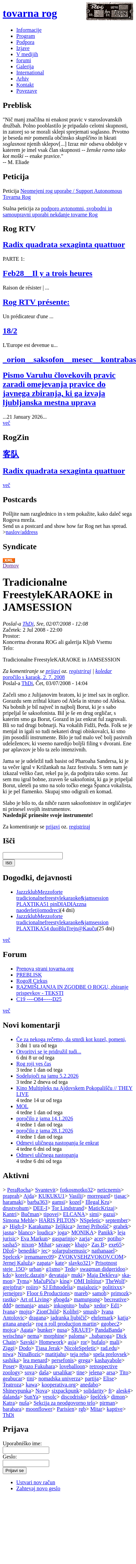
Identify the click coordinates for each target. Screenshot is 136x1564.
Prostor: (11, 636)
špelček (98, 1397)
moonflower (39, 1409)
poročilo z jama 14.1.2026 (44, 1118)
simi (94, 1214)
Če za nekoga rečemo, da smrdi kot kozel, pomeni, (71, 1039)
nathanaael (103, 1251)
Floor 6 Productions (48, 1293)
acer (98, 1238)
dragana (37, 1318)
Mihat (44, 1244)
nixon (28, 1244)
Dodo (25, 1348)
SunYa (31, 1397)
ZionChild (47, 1311)
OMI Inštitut (87, 1281)
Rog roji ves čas (33, 1064)
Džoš (8, 1251)
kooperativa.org (59, 1384)
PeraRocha (19, 1190)
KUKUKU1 (51, 1196)
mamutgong (87, 1299)
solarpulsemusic (69, 1251)
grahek (120, 1226)
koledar (103, 671)
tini (30, 1378)
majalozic (87, 1287)
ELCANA (74, 1214)
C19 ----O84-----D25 (39, 999)
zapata (44, 1263)
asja (72, 1342)
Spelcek (11, 1257)
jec (44, 1251)
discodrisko (73, 1397)
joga (62, 1232)
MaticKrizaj (101, 1208)
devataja (58, 1275)
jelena (95, 1372)
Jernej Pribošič (93, 1226)
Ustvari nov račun (35, 1482)
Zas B (98, 1244)
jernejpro (12, 1293)
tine (80, 1372)
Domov (11, 565)
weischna (13, 1336)
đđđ (7, 1305)
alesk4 (123, 1391)
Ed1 (115, 1305)
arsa (110, 1372)
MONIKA (82, 1232)
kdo (7, 1275)
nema (33, 1336)
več (6, 423)
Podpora (25, 42)
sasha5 (10, 1244)
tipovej (50, 1214)
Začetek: (13, 630)
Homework (51, 1342)
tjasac (120, 1196)
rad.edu (109, 1348)
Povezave (26, 91)
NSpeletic (90, 1220)
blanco (25, 1232)
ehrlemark (102, 1318)
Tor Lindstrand (68, 1208)
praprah (11, 1196)
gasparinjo (63, 1238)
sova (30, 1372)
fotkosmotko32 (76, 1190)
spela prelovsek (110, 1354)
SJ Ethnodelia (58, 1287)
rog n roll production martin (66, 1324)
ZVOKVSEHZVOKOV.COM (90, 1257)
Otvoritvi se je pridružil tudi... (48, 1051)
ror (84, 1342)
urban (35, 1269)
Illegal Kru (97, 1202)
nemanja (24, 1305)
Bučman (30, 1214)
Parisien (65, 1409)
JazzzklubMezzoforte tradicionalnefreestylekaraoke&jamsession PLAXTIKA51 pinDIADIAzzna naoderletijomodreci (62, 901)
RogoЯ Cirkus (31, 981)
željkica (64, 1226)
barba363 (37, 1202)
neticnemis (109, 1190)
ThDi (28, 624)
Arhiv (22, 78)
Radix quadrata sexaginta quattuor (64, 244)
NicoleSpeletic (80, 1348)
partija (92, 1378)
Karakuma (39, 1226)
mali (114, 1342)
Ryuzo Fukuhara (37, 1366)
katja (123, 1318)
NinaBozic (29, 1354)
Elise (108, 1378)
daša (43, 1372)
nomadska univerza (59, 1378)
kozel (75, 1202)
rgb (82, 1409)
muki (76, 1275)
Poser (9, 1366)
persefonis (63, 1360)
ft (110, 1391)
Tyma (23, 1281)
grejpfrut (12, 1287)
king (64, 1281)
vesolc (50, 1397)
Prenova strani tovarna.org (45, 969)
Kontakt (25, 85)
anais (43, 1305)
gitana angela (17, 1324)
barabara (12, 1409)
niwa (8, 1354)
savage (63, 1244)
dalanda (11, 1397)
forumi (23, 60)
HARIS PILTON (57, 1220)
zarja (84, 1238)
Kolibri (71, 1311)
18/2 (10, 330)
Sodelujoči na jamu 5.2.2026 (47, 1076)
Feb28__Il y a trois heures (47, 273)
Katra (9, 1403)
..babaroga (100, 1336)
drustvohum (15, 1208)
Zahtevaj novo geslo (38, 1488)
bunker (44, 1330)
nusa (62, 1330)
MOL (22, 1106)
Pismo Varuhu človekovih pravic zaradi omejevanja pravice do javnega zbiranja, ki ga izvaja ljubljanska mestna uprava (59, 389)
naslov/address (22, 532)
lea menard (35, 1360)
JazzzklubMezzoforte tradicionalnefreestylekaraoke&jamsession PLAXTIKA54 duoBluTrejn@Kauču (62, 922)
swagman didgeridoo (102, 1269)
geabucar (12, 1378)
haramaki (13, 1202)
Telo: (8, 648)
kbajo (81, 1244)
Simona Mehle (19, 1220)
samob (99, 1293)
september (116, 1220)
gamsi (58, 1202)
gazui (109, 1214)
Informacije (29, 30)
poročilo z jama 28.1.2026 (44, 1131)
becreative (115, 1299)
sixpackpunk (65, 1391)
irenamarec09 (39, 1257)
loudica (45, 1232)
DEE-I (40, 1208)
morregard (98, 1196)
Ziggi (9, 1348)
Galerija (25, 66)
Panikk (105, 1232)
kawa (31, 1384)
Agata (26, 1330)
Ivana (9, 1311)
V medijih (27, 54)
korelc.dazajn (29, 1275)
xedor (100, 1305)
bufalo (98, 1342)
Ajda (28, 1196)
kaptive (115, 1409)
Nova (41, 1391)
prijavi (53, 671)
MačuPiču (44, 1281)
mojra (25, 1311)
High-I (16, 1226)
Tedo (70, 1269)
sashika (11, 1360)
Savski (27, 1342)
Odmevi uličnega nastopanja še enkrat (57, 1143)
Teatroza (12, 1384)
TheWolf (114, 1281)
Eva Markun (34, 1238)
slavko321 (80, 1263)
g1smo (53, 1269)
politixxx (112, 1287)
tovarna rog (30, 13)
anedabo (89, 1384)
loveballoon (72, 1366)
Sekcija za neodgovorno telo (64, 1403)
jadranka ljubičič (69, 1318)
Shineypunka (17, 1391)
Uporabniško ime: (22, 1443)
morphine (53, 1336)
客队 (11, 454)
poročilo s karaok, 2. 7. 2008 (34, 677)
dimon (118, 1397)
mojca (9, 1330)
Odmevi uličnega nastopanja (47, 1155)
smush (90, 1311)
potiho (114, 1238)
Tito (123, 1372)
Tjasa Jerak (47, 1348)
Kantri (10, 1214)
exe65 (115, 1244)
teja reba (79, 1354)
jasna (8, 1232)
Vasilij (76, 1196)
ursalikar (62, 1372)
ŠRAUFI (81, 1330)
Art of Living (34, 1299)
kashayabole (108, 1360)
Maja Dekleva (102, 1275)
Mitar (96, 1409)
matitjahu (55, 1354)
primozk (120, 1293)
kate (59, 1263)
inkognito (64, 1305)
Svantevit (45, 1190)
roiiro (32, 1287)
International (30, 72)
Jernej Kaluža (18, 1263)
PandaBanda (108, 1330)
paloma (77, 1336)
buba (84, 1305)
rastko (9, 1299)
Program (25, 36)
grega (84, 1360)
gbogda (62, 1299)
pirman (107, 1403)
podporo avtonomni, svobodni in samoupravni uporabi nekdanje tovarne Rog (57, 211)
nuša (24, 1403)
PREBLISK (29, 975)
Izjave (23, 48)
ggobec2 (110, 1324)
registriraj (80, 671)
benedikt (27, 1251)
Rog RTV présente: (36, 302)
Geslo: (10, 1457)
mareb (81, 1293)
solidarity (93, 1391)
